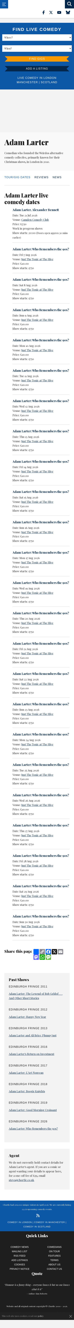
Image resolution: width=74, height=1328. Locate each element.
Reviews (41, 177)
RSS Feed (20, 1255)
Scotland (49, 82)
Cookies (19, 1264)
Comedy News (20, 1247)
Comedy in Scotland (37, 1227)
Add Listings (19, 1260)
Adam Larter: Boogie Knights (27, 1091)
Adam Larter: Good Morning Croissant (33, 1110)
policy (40, 1315)
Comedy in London (20, 1222)
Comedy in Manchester (49, 1222)
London (50, 77)
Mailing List (19, 1251)
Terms (54, 1260)
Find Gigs (37, 58)
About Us (54, 1264)
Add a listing (37, 68)
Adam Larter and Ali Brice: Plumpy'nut (32, 1035)
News (57, 177)
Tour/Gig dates (17, 177)
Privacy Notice (20, 1269)
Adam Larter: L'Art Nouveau (26, 1072)
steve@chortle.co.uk (21, 1180)
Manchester (27, 82)
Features (54, 1255)
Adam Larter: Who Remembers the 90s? (41, 249)
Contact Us (54, 1269)
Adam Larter (22, 210)
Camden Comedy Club (35, 219)
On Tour (54, 1251)
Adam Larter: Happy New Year (27, 1017)
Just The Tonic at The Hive (37, 259)
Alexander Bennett (45, 210)
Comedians (54, 1247)
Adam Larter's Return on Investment (31, 1054)
